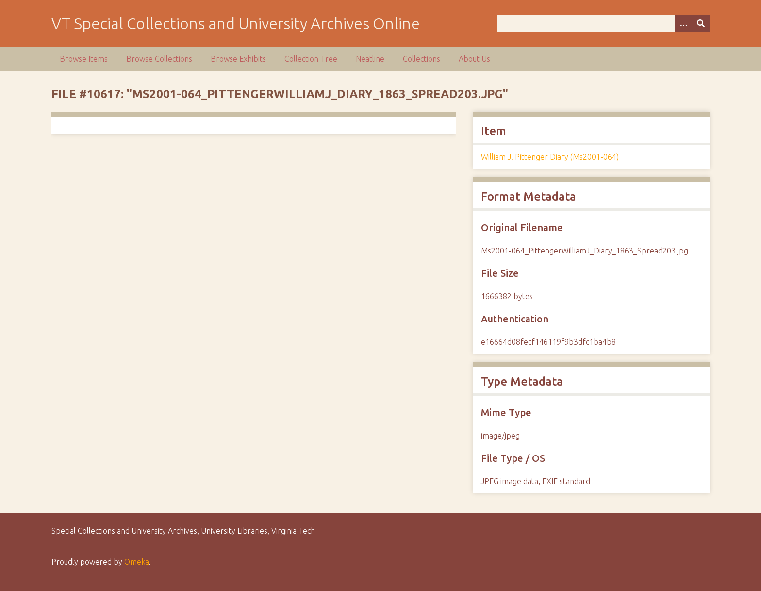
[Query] (603, 23)
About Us (474, 58)
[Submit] (701, 23)
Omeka (136, 561)
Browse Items (84, 58)
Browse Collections (159, 58)
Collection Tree (310, 58)
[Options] (683, 23)
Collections (421, 58)
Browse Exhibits (238, 58)
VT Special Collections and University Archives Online (235, 23)
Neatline (370, 58)
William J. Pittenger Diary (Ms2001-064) (550, 156)
